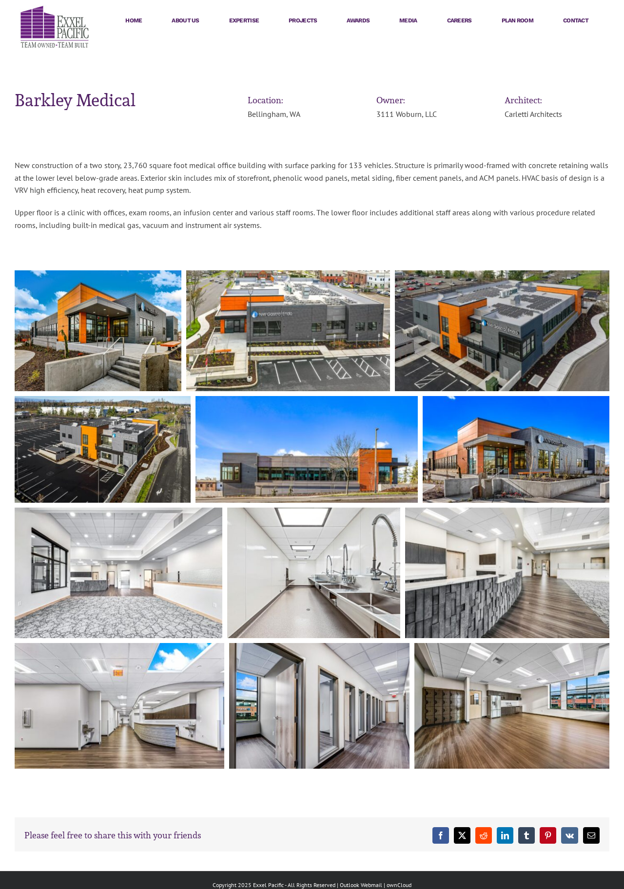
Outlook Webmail (361, 885)
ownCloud (399, 885)
